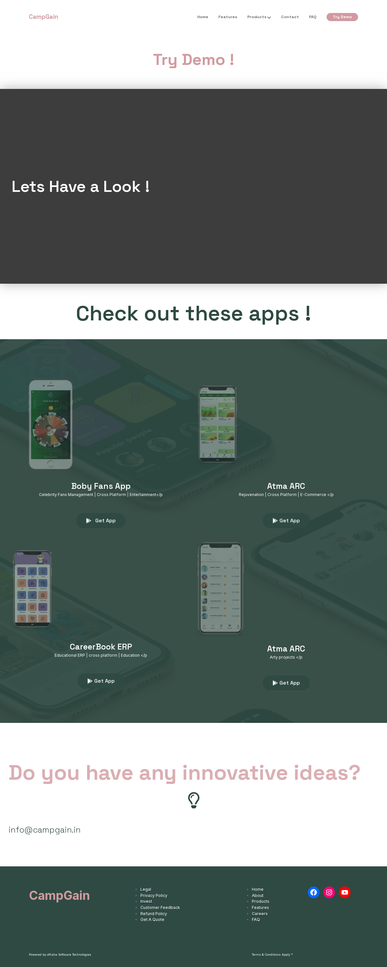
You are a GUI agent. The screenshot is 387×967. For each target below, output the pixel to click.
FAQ (312, 16)
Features (227, 16)
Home (202, 16)
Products (256, 16)
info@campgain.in (44, 829)
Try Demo (342, 16)
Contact (290, 16)
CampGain (43, 16)
